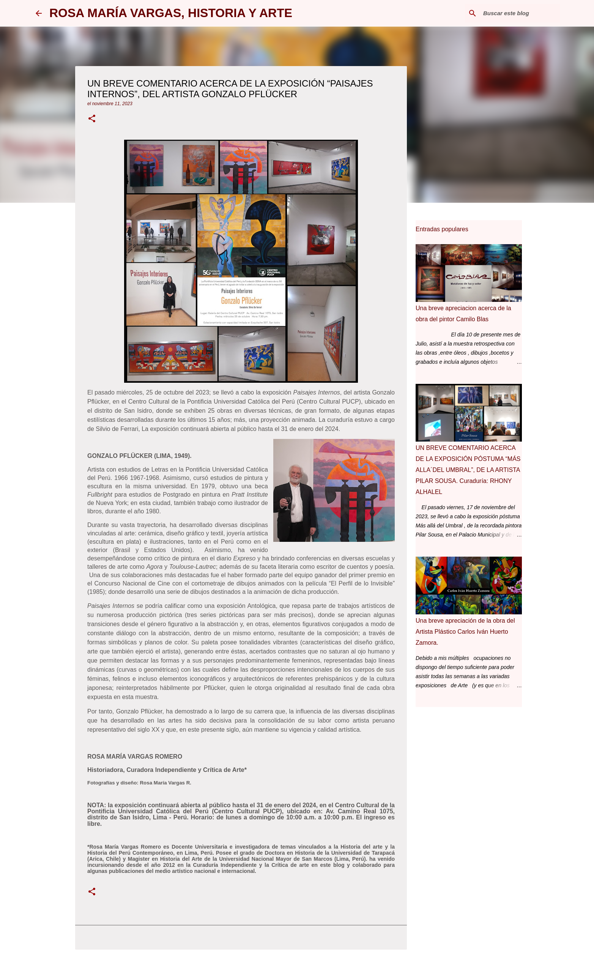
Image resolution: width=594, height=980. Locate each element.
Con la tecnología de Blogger (297, 969)
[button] (91, 119)
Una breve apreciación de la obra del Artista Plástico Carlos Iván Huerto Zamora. (465, 631)
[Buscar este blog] (520, 13)
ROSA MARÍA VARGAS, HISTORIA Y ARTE (170, 13)
